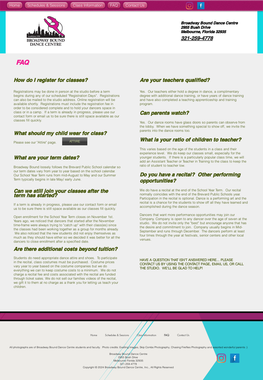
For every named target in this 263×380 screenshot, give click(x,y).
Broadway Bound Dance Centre (209, 23)
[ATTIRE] (74, 141)
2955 (185, 27)
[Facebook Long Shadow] (200, 5)
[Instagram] (189, 5)
